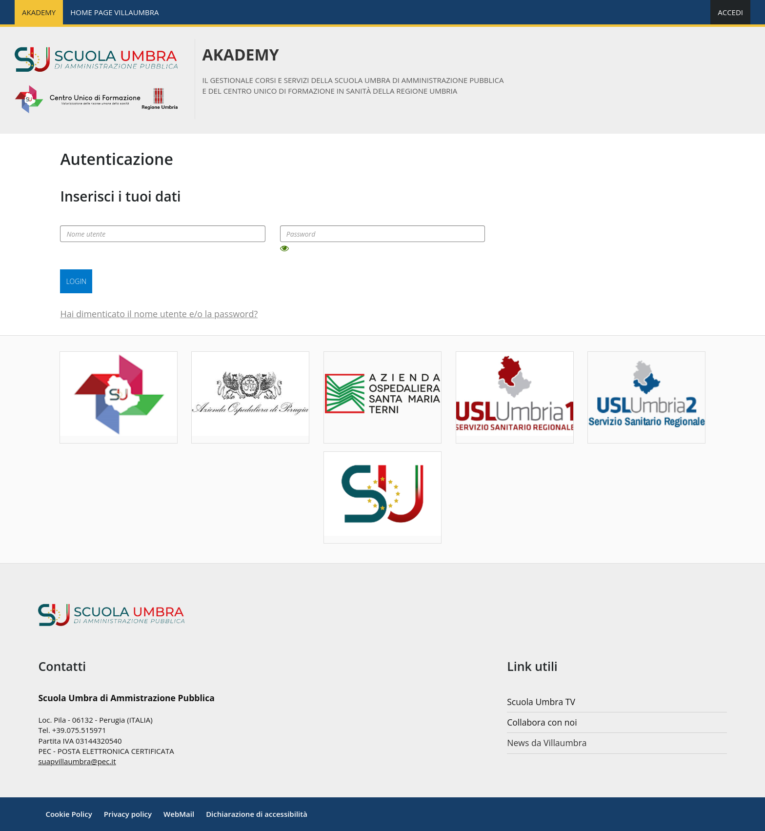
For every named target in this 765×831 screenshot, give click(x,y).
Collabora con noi (542, 722)
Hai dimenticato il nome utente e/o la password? (159, 314)
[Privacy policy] (128, 814)
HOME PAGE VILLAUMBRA (114, 12)
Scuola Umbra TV (541, 702)
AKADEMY (39, 12)
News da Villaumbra (546, 743)
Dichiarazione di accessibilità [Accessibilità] (256, 814)
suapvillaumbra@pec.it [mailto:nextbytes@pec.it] (77, 761)
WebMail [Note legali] (178, 814)
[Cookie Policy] (68, 814)
